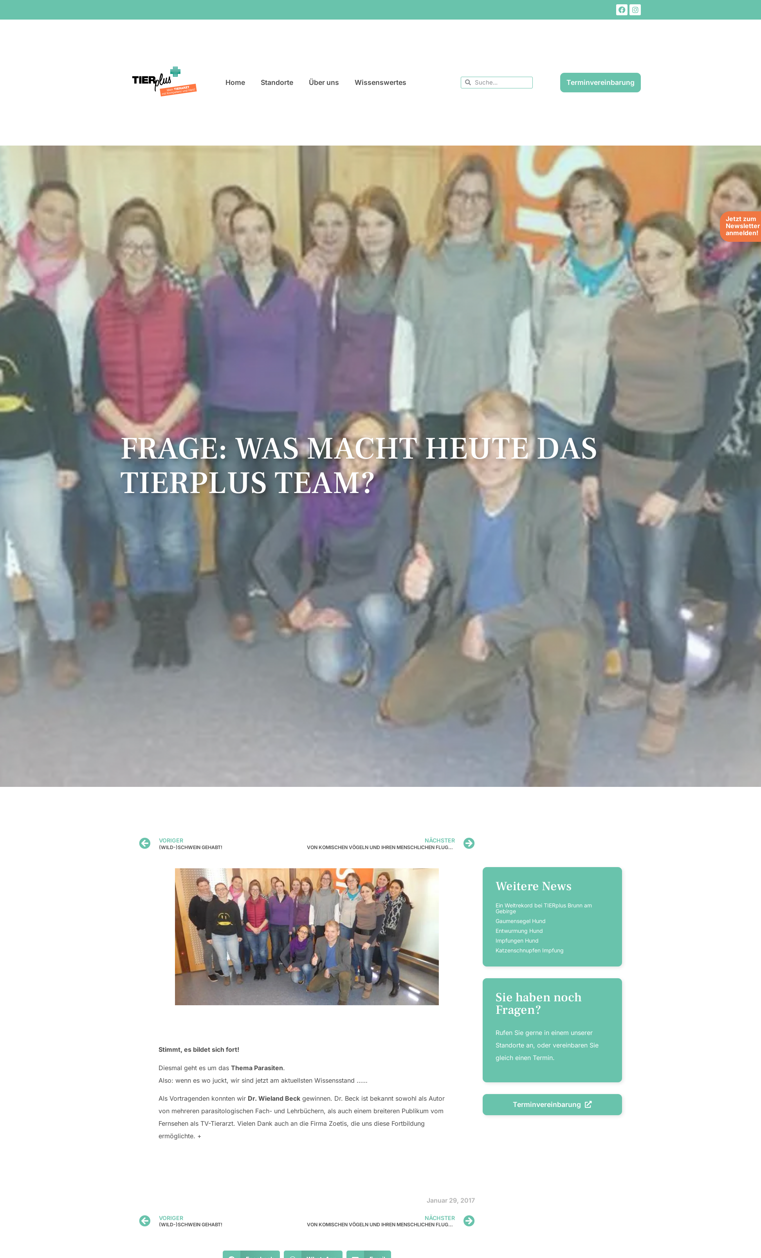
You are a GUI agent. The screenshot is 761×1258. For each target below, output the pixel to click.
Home (235, 82)
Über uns (324, 82)
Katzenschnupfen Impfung (530, 950)
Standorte (277, 82)
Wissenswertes (380, 82)
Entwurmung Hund (519, 930)
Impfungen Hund (517, 940)
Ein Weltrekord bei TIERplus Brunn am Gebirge (544, 908)
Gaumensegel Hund (521, 921)
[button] (17, 1241)
